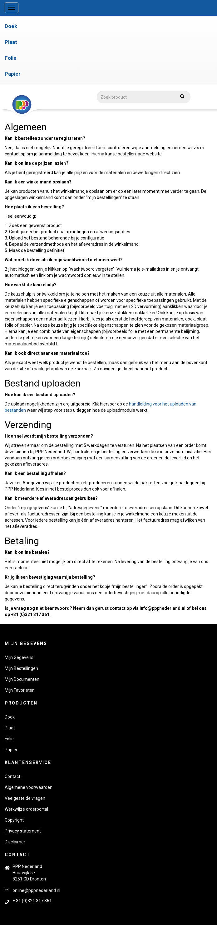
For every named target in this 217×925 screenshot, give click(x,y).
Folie (11, 58)
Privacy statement (23, 830)
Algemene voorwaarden (28, 787)
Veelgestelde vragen (25, 798)
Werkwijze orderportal (26, 809)
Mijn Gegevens (19, 657)
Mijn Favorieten (20, 690)
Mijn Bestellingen (21, 668)
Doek (11, 26)
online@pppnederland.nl (36, 890)
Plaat (11, 42)
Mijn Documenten (22, 679)
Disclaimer (15, 841)
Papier (13, 74)
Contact (12, 776)
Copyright (14, 820)
